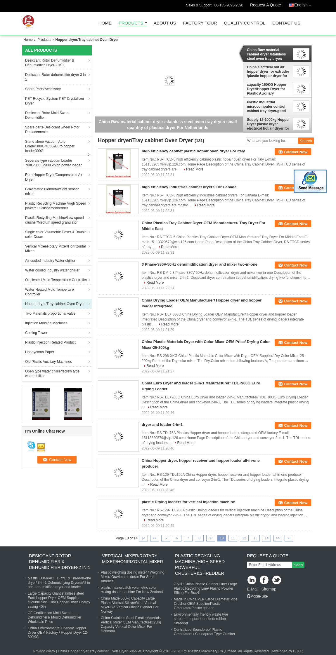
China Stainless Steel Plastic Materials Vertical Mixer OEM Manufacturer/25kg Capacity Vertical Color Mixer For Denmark (131, 624)
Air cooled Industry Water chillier (50, 261)
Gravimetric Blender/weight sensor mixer (52, 191)
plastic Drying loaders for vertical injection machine (188, 502)
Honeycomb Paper (39, 352)
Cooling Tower (36, 333)
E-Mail (253, 589)
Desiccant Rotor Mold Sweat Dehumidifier (47, 115)
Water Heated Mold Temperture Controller (49, 292)
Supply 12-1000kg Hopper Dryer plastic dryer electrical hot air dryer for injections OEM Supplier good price (268, 124)
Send (298, 565)
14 (267, 538)
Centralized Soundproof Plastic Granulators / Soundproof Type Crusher (204, 632)
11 (233, 538)
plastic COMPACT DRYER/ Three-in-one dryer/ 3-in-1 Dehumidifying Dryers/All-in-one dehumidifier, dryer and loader (59, 582)
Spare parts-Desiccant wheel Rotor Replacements (52, 129)
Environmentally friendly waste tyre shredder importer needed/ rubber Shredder (201, 618)
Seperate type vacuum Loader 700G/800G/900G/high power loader (53, 162)
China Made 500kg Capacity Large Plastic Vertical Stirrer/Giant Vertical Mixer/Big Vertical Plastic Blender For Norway (129, 605)
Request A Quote (265, 5)
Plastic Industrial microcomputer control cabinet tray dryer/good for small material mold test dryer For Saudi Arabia (266, 106)
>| (288, 538)
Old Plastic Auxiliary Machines (48, 362)
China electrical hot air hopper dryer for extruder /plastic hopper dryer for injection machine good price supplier (268, 71)
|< (143, 538)
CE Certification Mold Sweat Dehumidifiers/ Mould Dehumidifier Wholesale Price (54, 617)
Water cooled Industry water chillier (52, 270)
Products (131, 23)
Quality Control (244, 23)
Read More (194, 169)
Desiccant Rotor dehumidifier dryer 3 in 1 (55, 77)
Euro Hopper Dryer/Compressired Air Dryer (53, 177)
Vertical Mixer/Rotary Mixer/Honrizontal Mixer (55, 248)
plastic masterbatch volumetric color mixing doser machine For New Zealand (132, 590)
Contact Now (295, 152)
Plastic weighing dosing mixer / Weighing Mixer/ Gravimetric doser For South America (132, 576)
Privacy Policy (44, 651)
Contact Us (286, 23)
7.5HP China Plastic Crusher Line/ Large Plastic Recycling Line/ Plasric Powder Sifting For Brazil (205, 588)
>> (278, 538)
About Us (165, 23)
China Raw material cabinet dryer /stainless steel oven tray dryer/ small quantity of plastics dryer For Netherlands (268, 54)
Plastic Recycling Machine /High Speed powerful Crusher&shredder (55, 205)
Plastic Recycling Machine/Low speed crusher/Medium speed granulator (54, 220)
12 (244, 538)
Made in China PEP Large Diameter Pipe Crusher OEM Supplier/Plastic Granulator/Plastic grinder (206, 603)
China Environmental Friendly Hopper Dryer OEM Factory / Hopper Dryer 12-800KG (58, 632)
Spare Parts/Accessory (43, 89)
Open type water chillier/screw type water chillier (52, 373)
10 (222, 538)
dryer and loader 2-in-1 (162, 424)
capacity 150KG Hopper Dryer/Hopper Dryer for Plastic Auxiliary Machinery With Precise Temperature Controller (266, 89)
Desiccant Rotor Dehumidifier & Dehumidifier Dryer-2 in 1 (49, 62)
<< (155, 538)
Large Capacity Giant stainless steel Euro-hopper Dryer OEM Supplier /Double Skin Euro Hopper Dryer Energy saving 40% (59, 600)
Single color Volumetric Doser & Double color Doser (55, 234)
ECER (298, 651)
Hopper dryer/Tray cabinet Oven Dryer (55, 304)
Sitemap (268, 589)
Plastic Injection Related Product (50, 342)
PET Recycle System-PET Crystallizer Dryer (54, 101)
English (304, 4)
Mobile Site (257, 596)
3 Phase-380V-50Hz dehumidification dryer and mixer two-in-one (199, 264)
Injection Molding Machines (46, 323)
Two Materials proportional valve (50, 313)
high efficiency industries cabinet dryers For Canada (189, 187)
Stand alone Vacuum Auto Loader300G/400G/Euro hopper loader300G (50, 146)
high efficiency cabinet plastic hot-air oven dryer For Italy (193, 151)
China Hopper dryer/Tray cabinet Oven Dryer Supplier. (100, 651)
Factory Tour (200, 23)
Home (105, 23)
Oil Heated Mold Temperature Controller (56, 280)
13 (255, 538)
